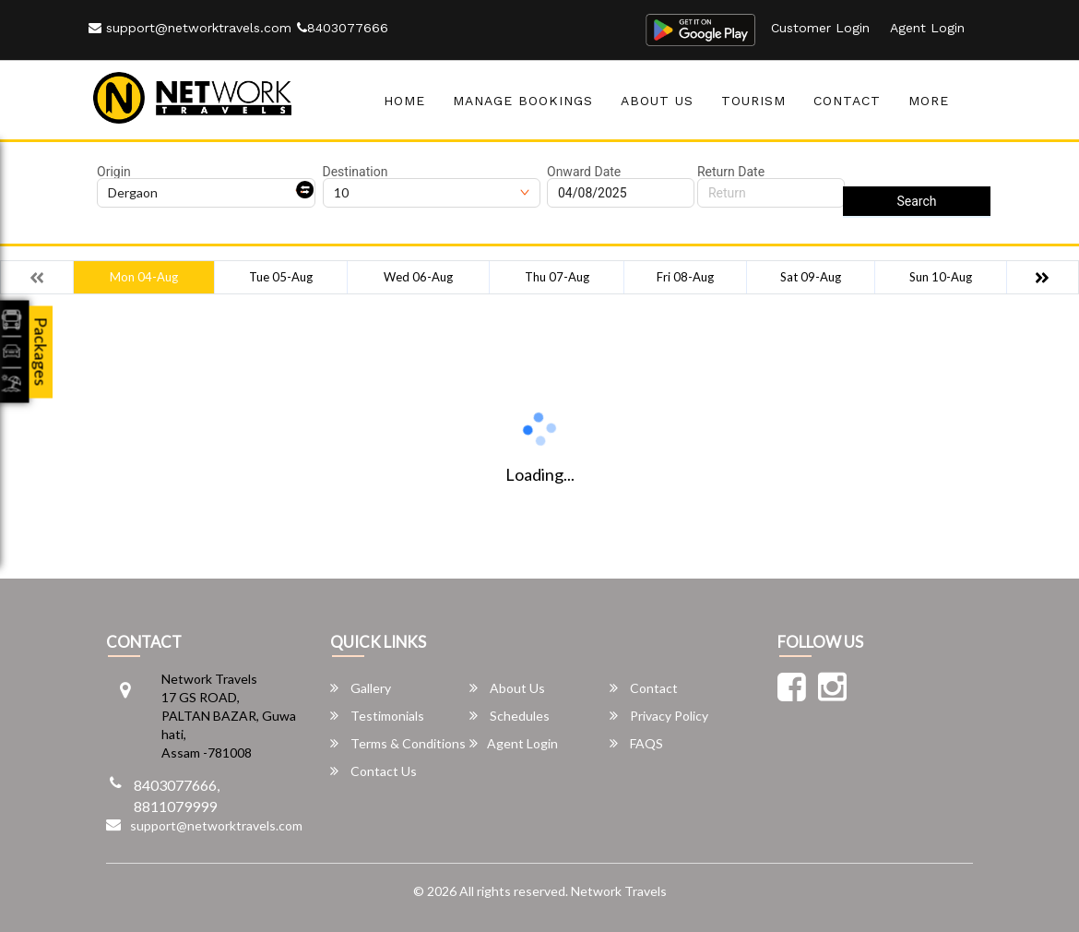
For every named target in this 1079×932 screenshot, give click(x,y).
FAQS (636, 743)
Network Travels (619, 891)
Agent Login (927, 27)
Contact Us (373, 771)
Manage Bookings (523, 100)
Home (404, 100)
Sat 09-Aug (810, 276)
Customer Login (820, 27)
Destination (355, 171)
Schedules (509, 715)
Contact (847, 100)
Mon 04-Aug (144, 276)
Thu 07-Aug (557, 276)
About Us (657, 100)
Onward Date (584, 171)
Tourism (753, 100)
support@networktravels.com (190, 27)
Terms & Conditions (398, 743)
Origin (114, 171)
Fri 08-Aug (685, 276)
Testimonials (377, 715)
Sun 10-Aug (940, 276)
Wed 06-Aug (418, 276)
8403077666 (342, 27)
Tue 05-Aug (281, 276)
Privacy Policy (659, 715)
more (928, 100)
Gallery (360, 688)
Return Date (731, 171)
